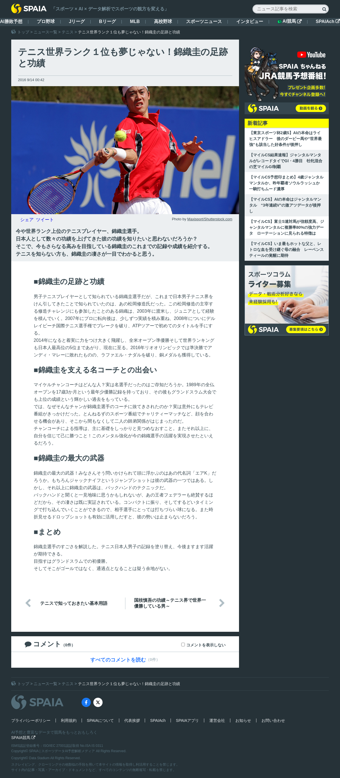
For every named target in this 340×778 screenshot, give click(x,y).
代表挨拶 (132, 720)
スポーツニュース (204, 21)
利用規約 (69, 720)
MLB (135, 21)
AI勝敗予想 (11, 21)
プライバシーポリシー (30, 720)
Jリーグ (77, 21)
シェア (27, 219)
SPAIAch (328, 21)
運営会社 (217, 720)
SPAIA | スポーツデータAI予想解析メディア (62, 751)
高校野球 (163, 21)
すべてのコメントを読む (118, 660)
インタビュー (249, 21)
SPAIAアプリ (187, 720)
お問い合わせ (273, 720)
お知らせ (243, 720)
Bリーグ (107, 21)
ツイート (45, 219)
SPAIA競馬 (23, 737)
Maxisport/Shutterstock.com (209, 219)
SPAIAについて (100, 720)
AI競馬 (289, 21)
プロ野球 (46, 21)
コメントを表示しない (206, 645)
